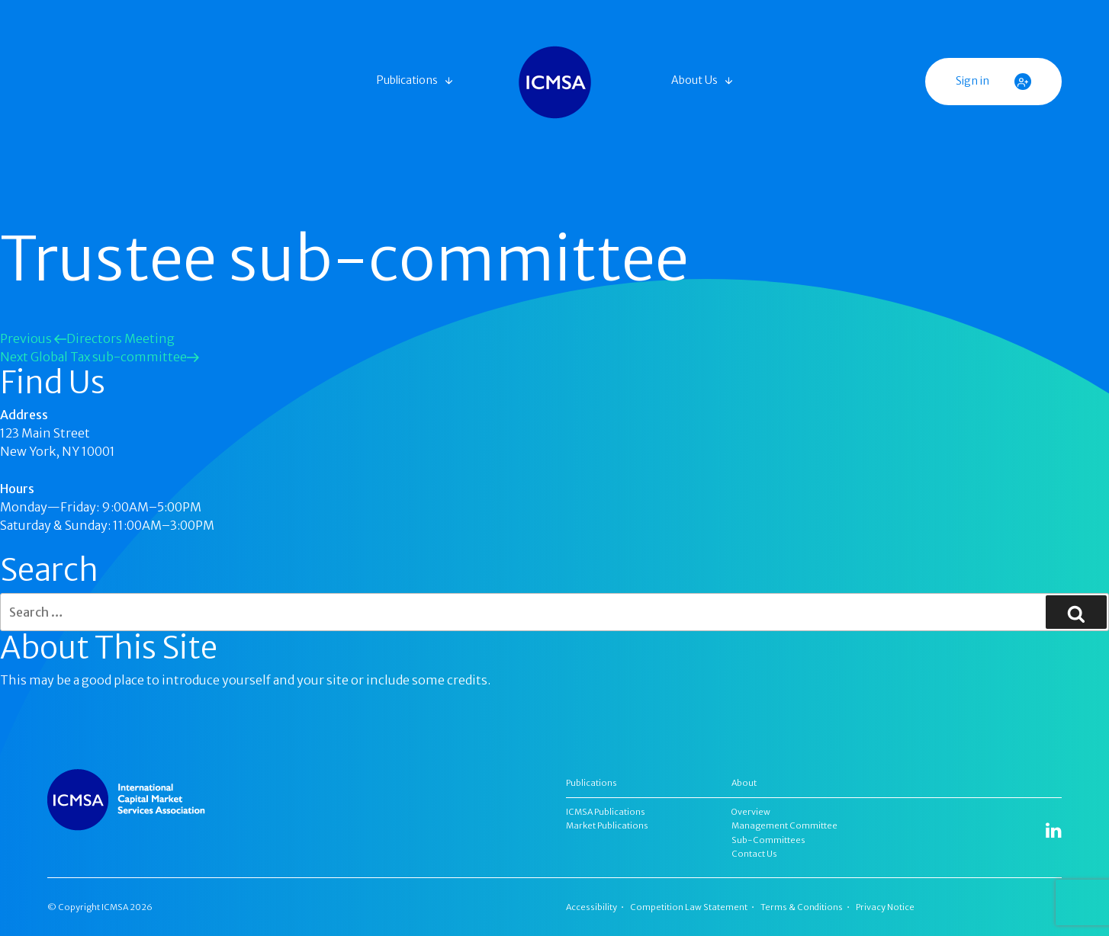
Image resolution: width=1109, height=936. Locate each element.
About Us (694, 80)
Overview (750, 811)
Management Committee (784, 825)
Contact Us (754, 853)
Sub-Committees (768, 840)
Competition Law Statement (688, 907)
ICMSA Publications (605, 811)
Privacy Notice (885, 907)
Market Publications (607, 825)
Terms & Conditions (801, 907)
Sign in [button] (993, 81)
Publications (407, 80)
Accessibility (591, 907)
